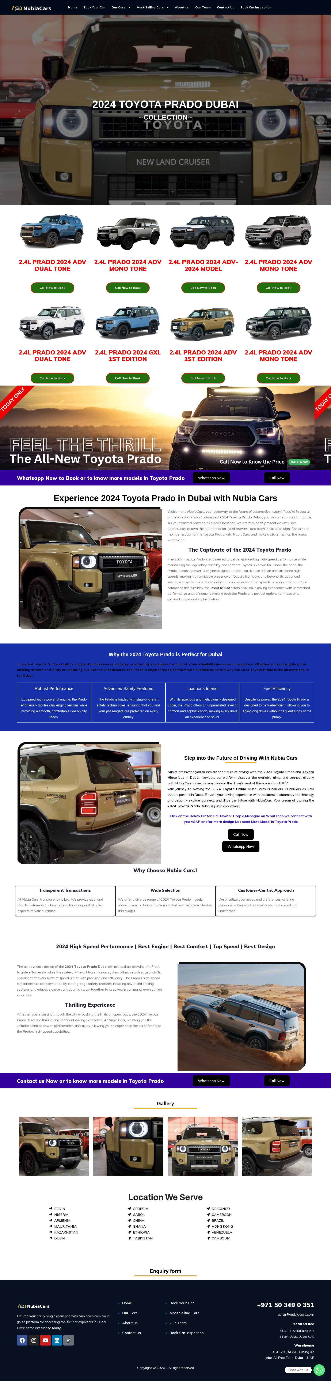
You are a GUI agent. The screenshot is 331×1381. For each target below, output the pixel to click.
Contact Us (225, 7)
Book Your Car (94, 7)
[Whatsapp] (319, 1370)
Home (72, 7)
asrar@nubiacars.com (296, 1314)
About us (182, 7)
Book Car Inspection (255, 7)
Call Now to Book (52, 288)
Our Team (203, 7)
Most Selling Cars (150, 7)
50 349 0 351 (285, 1305)
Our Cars (118, 7)
